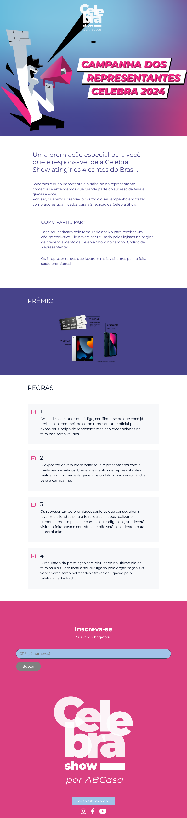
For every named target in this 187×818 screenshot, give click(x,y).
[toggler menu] (93, 41)
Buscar (28, 666)
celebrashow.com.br (93, 801)
